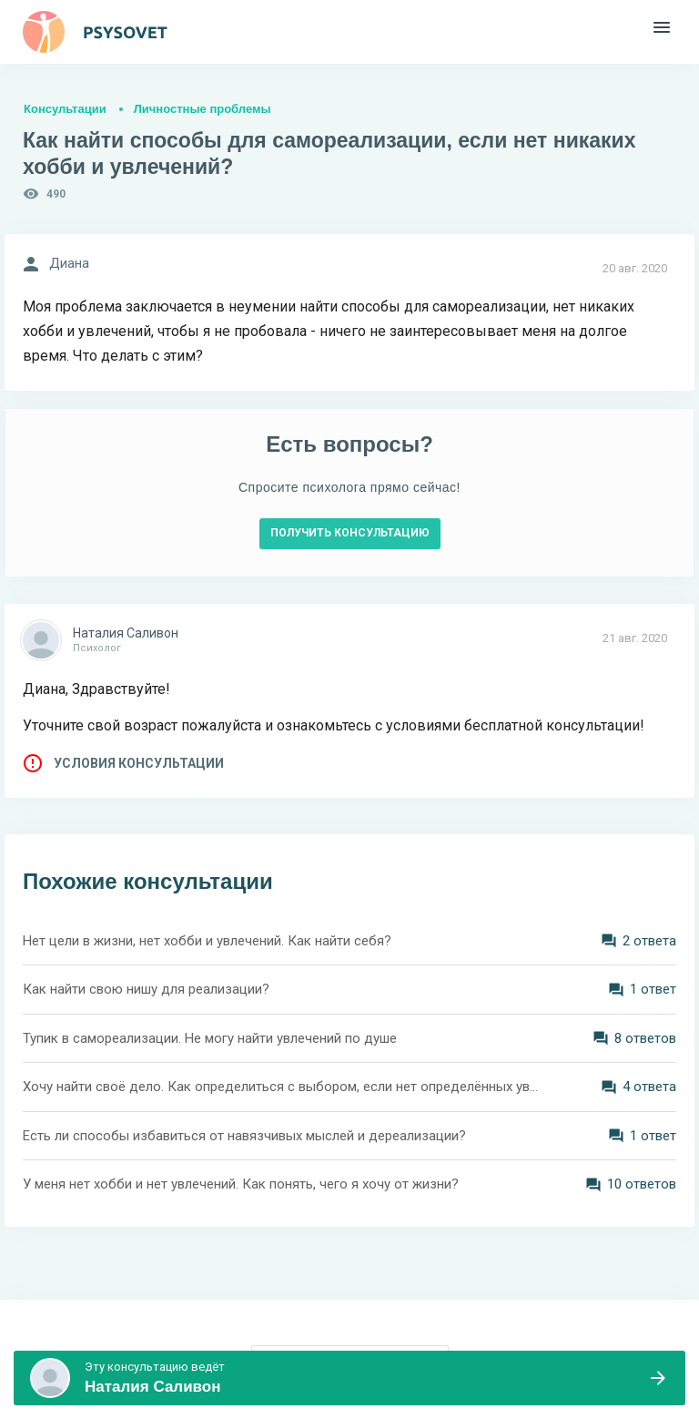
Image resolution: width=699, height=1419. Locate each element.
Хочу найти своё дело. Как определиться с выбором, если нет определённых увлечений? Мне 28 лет (281, 1086)
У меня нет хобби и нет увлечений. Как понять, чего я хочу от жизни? (241, 1184)
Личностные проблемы (202, 109)
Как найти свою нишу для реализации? (146, 989)
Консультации (65, 109)
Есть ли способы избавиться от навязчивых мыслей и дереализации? (244, 1136)
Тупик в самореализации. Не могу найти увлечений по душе (210, 1038)
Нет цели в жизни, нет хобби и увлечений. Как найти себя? (207, 941)
